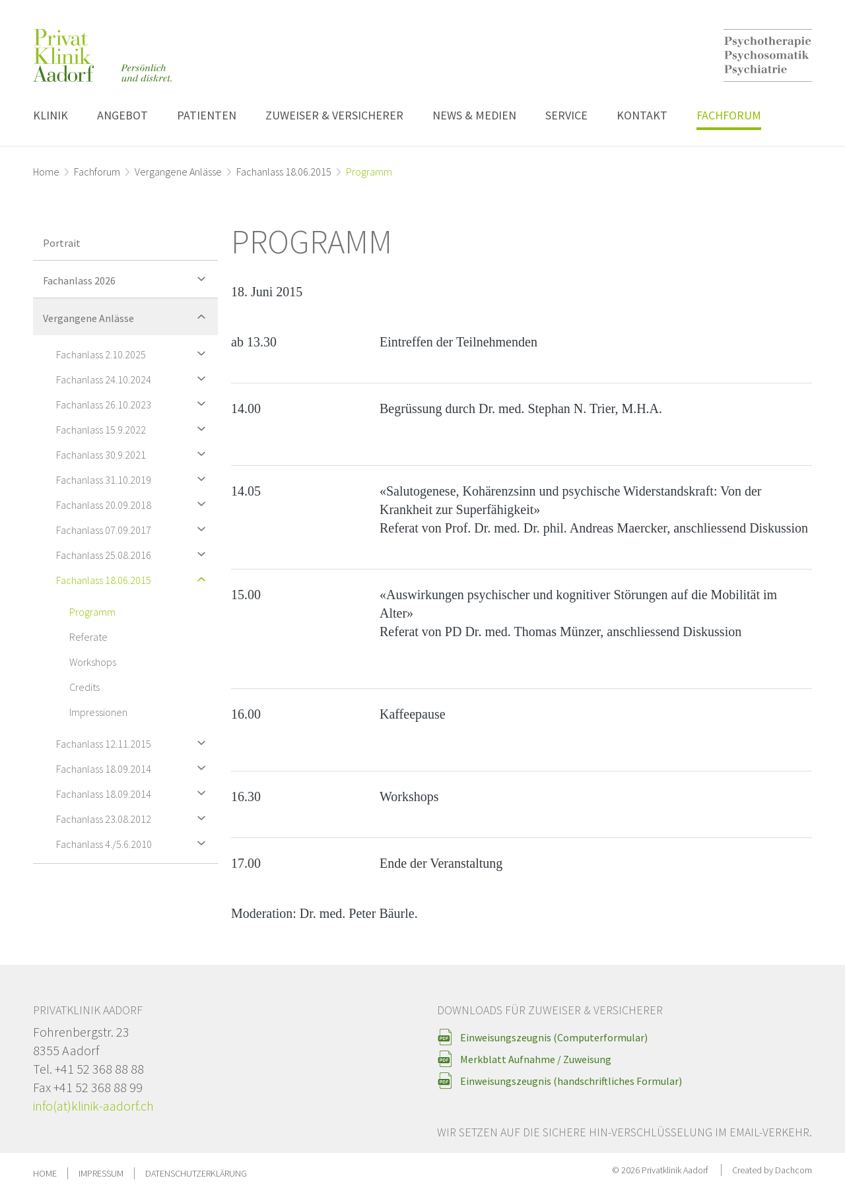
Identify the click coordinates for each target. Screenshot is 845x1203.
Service (566, 115)
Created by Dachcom (772, 1170)
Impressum (101, 1173)
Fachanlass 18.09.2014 (133, 767)
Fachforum (728, 115)
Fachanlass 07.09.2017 (133, 528)
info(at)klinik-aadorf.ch (93, 1105)
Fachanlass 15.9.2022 (133, 428)
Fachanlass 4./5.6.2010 (133, 843)
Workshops (92, 661)
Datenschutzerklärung (196, 1173)
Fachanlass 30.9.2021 (133, 453)
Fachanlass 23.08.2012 (133, 817)
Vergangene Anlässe (178, 171)
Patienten (206, 115)
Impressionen (98, 712)
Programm (92, 611)
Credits (84, 687)
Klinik (50, 115)
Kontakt (642, 115)
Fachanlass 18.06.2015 (283, 171)
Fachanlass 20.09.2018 (133, 503)
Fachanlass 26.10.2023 (133, 403)
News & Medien (474, 115)
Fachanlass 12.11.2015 (133, 742)
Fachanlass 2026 (127, 278)
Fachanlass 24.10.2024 (133, 378)
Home (46, 171)
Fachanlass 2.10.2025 (133, 353)
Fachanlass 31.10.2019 (133, 478)
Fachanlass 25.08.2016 (133, 554)
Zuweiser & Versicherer (334, 115)
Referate (88, 636)
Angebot (122, 115)
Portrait (62, 242)
